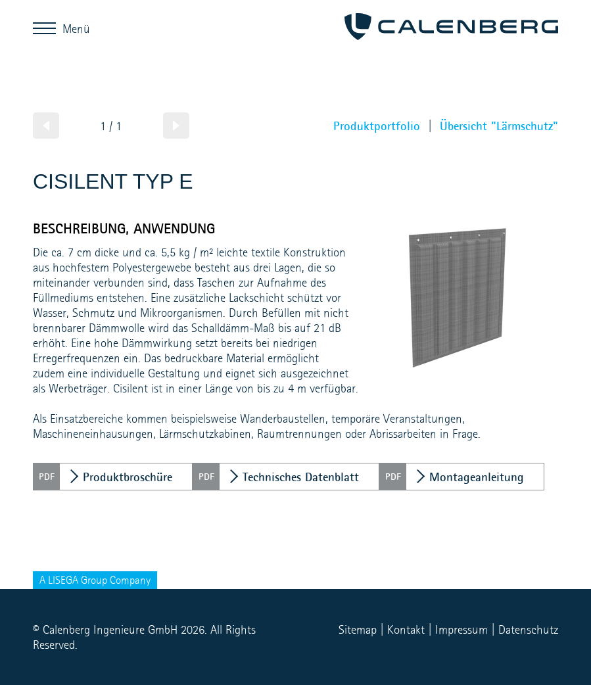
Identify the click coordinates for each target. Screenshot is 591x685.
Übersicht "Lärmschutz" (499, 125)
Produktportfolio (376, 125)
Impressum (461, 629)
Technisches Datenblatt (301, 476)
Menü (47, 28)
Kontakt (406, 629)
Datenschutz (528, 629)
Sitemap (358, 629)
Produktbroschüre (127, 476)
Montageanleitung (476, 476)
